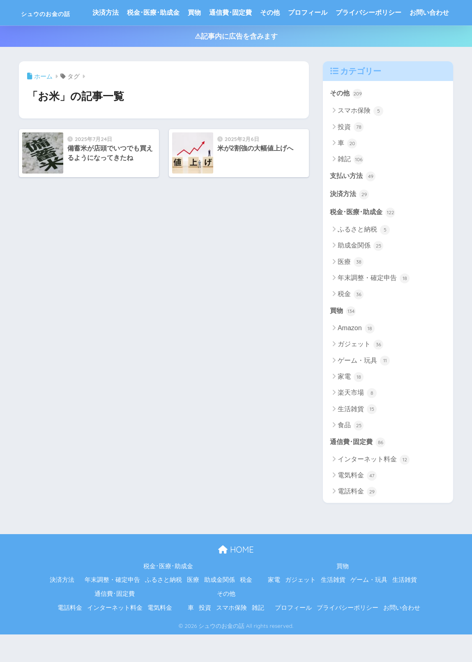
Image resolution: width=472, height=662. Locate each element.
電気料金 (357, 503)
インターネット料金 (374, 487)
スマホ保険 (360, 137)
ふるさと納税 (364, 257)
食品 (351, 453)
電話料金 (357, 519)
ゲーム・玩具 (364, 388)
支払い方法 (354, 202)
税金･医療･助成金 (166, 12)
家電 (351, 404)
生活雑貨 (357, 436)
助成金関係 (360, 273)
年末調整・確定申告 (374, 305)
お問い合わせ (125, 38)
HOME (235, 577)
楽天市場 (357, 420)
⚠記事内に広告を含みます (236, 62)
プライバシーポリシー (381, 12)
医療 (351, 289)
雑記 (351, 185)
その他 (283, 12)
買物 (207, 12)
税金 (351, 321)
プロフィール (321, 12)
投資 (351, 153)
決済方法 (119, 12)
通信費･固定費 (243, 12)
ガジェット (360, 372)
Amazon (356, 356)
